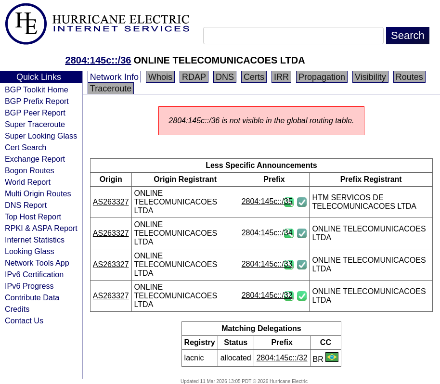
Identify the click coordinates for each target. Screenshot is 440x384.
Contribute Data (32, 297)
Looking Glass (29, 251)
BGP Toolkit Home (36, 89)
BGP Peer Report (35, 112)
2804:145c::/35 (267, 201)
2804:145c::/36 (98, 60)
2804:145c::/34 (267, 233)
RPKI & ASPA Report (41, 228)
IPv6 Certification (34, 274)
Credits (17, 309)
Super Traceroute (35, 124)
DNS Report (26, 205)
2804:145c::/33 (267, 264)
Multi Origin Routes (38, 193)
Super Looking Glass (41, 135)
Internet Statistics (35, 239)
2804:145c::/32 (267, 295)
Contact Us (24, 320)
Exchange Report (35, 158)
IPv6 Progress (29, 286)
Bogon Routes (29, 170)
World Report (28, 182)
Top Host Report (33, 216)
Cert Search (25, 147)
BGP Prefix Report (37, 101)
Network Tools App (37, 262)
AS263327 (111, 202)
